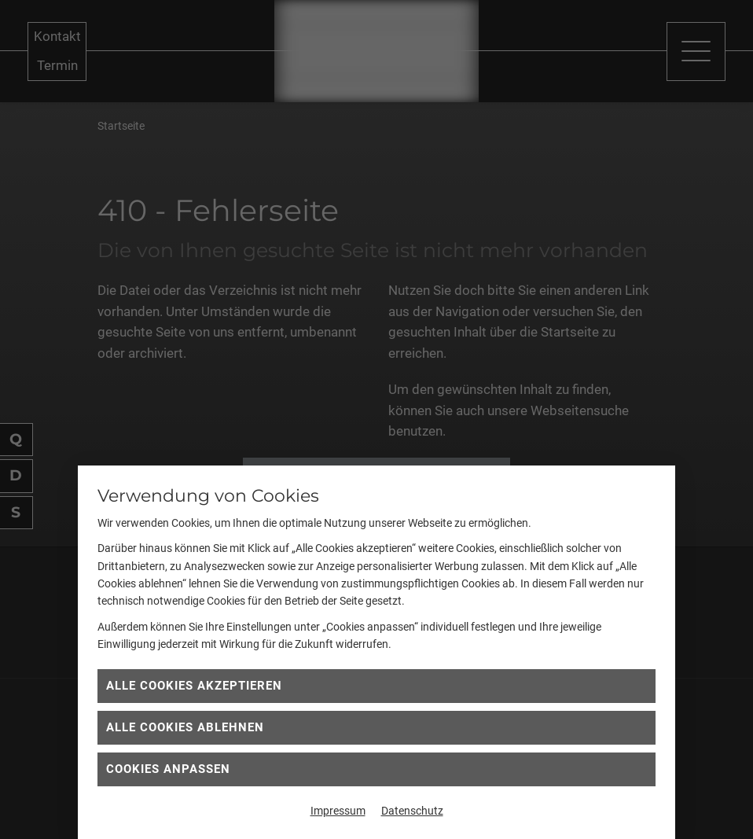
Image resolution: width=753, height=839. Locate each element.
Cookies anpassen (168, 769)
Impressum (337, 810)
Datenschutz (412, 810)
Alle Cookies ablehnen (185, 727)
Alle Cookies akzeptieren (194, 686)
